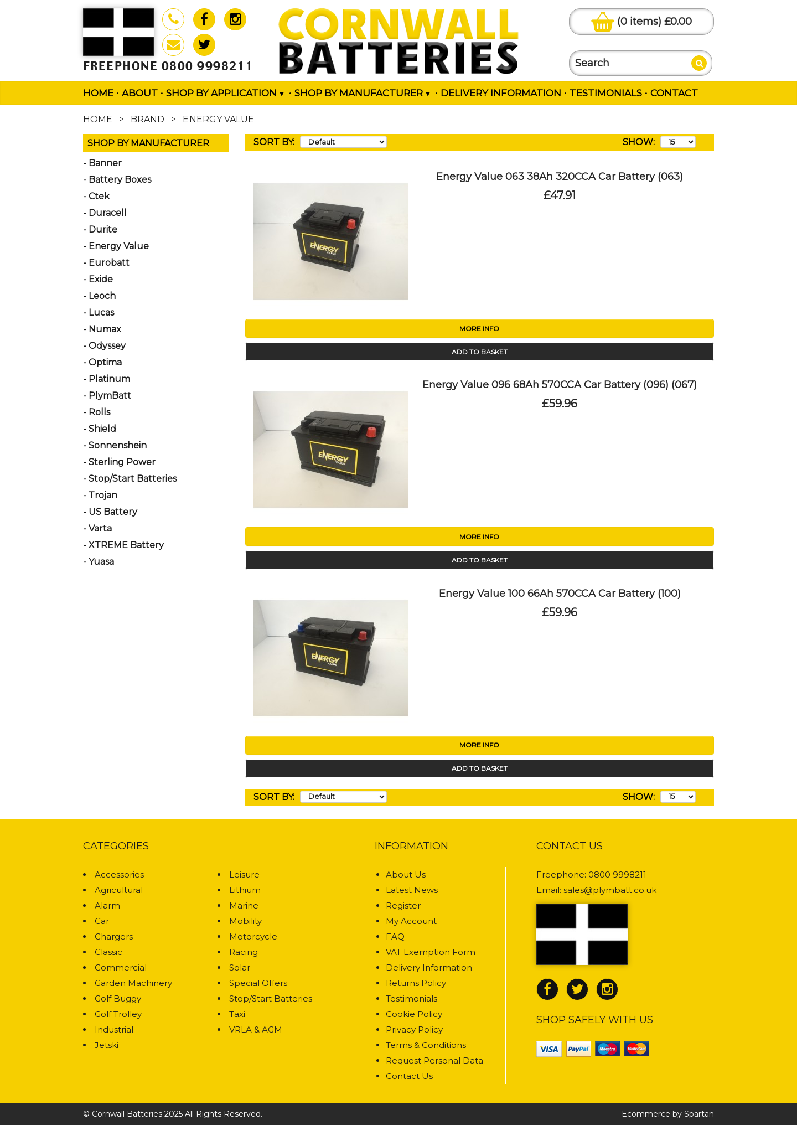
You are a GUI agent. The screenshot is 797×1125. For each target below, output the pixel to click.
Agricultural (119, 890)
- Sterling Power (119, 462)
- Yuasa (98, 561)
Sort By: (273, 142)
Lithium (245, 890)
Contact (674, 93)
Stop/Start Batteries (270, 998)
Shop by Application (225, 93)
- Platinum (106, 379)
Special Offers (258, 983)
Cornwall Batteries (127, 1114)
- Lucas (98, 312)
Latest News (412, 890)
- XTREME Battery (123, 545)
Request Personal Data (434, 1060)
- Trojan (100, 495)
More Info (479, 328)
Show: (639, 142)
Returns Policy (416, 983)
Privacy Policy (414, 1029)
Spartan (699, 1114)
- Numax (102, 329)
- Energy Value (116, 246)
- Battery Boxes (117, 179)
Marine (243, 905)
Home (98, 93)
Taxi (237, 1014)
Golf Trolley (118, 1014)
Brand (147, 119)
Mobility (245, 921)
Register (403, 905)
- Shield (99, 429)
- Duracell (105, 213)
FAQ (395, 936)
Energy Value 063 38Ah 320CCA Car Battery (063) (559, 177)
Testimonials (606, 93)
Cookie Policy (414, 1014)
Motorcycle (253, 936)
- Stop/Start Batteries (130, 478)
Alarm (107, 905)
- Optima (102, 362)
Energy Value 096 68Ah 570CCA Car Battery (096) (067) (559, 385)
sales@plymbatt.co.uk (609, 890)
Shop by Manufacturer (362, 93)
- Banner (102, 163)
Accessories (119, 874)
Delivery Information (501, 93)
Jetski (106, 1045)
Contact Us (409, 1076)
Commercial (121, 967)
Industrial (114, 1029)
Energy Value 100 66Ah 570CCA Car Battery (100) (560, 593)
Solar (239, 967)
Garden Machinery (133, 983)
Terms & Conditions (426, 1045)
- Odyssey (104, 345)
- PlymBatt (107, 395)
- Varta (97, 528)
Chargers (114, 936)
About (140, 93)
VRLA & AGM (255, 1029)
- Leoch (99, 296)
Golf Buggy (118, 998)
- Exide (98, 279)
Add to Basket (480, 352)
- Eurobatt (106, 262)
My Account (411, 921)
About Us (406, 874)
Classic (108, 952)
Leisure (244, 874)
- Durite (100, 229)
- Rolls (96, 412)
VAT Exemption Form (430, 952)
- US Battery (110, 512)
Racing (243, 952)
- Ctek (96, 196)
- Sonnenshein (115, 445)
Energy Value (218, 119)
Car (102, 921)
